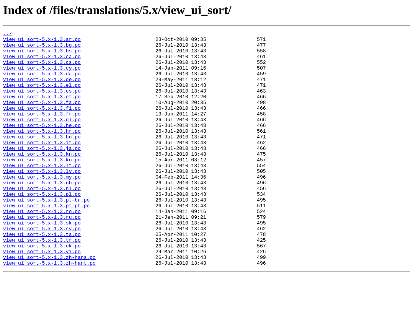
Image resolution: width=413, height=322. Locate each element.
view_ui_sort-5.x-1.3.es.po (42, 103)
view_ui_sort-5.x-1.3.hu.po (42, 158)
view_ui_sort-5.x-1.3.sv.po (42, 268)
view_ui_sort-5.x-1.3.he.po (42, 144)
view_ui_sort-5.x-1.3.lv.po (42, 199)
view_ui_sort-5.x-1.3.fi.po (42, 123)
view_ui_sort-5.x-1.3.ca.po (42, 62)
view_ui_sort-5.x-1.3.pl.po (42, 227)
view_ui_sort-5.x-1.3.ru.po (42, 254)
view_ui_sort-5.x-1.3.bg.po (42, 48)
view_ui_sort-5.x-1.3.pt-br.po (46, 234)
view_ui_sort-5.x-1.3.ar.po (42, 41)
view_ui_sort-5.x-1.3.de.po (42, 89)
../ (7, 34)
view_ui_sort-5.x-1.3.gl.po (42, 137)
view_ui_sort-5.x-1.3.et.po (42, 110)
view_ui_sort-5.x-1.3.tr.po (42, 282)
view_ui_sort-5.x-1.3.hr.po (42, 151)
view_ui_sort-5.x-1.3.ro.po (42, 247)
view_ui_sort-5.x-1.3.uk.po (42, 289)
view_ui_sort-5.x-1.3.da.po (42, 82)
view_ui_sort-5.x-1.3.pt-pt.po (46, 240)
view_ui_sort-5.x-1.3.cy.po (42, 75)
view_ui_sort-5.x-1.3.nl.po (42, 220)
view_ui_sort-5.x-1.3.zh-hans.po (49, 302)
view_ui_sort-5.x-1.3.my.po (42, 206)
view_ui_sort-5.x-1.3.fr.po (42, 130)
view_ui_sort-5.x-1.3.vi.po (42, 296)
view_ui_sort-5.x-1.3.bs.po (42, 55)
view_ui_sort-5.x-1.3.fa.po (42, 117)
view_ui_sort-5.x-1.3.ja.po (42, 172)
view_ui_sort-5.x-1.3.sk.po (42, 261)
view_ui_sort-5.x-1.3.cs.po (42, 68)
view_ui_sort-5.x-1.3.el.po (42, 96)
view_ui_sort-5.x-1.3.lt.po (42, 192)
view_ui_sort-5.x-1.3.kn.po (42, 179)
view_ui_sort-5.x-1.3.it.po (42, 165)
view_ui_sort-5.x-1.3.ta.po (42, 275)
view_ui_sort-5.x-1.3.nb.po (42, 213)
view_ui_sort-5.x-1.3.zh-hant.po (49, 309)
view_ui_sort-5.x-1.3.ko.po (42, 185)
